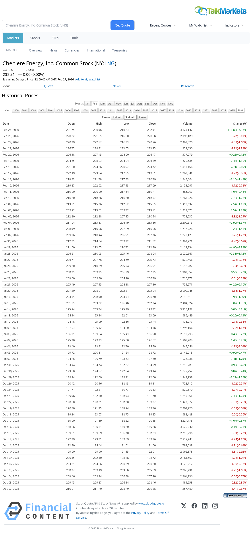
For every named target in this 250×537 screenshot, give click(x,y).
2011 (111, 110)
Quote (48, 86)
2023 (214, 110)
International (96, 50)
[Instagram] (215, 510)
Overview (35, 50)
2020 (188, 110)
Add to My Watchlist (93, 79)
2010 (102, 110)
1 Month (117, 117)
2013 (128, 110)
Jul (132, 103)
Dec (170, 103)
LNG (110, 63)
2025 (231, 110)
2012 (119, 110)
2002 (33, 110)
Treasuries (119, 50)
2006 (67, 110)
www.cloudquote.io (151, 503)
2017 (162, 110)
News (53, 50)
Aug (139, 103)
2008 (85, 110)
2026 (240, 110)
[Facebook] (194, 510)
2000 (16, 110)
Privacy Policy (140, 513)
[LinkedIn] (204, 510)
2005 (59, 110)
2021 (197, 110)
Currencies (72, 50)
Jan (87, 103)
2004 (50, 110)
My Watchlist (198, 25)
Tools (74, 38)
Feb (95, 103)
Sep (147, 103)
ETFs (54, 38)
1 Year (142, 117)
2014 (137, 110)
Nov (162, 103)
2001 (24, 110)
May (118, 103)
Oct (155, 103)
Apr (110, 103)
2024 (223, 110)
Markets (13, 38)
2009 (93, 110)
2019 (180, 110)
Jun (126, 103)
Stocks (35, 38)
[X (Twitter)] (183, 510)
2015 (145, 110)
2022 (206, 110)
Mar (102, 103)
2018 (171, 110)
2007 (76, 110)
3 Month (130, 117)
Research (187, 86)
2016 (154, 110)
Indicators (232, 25)
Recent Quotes (160, 25)
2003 (42, 110)
